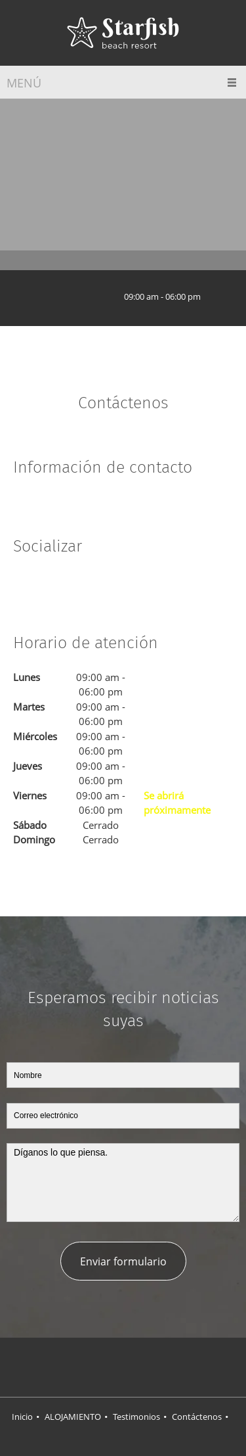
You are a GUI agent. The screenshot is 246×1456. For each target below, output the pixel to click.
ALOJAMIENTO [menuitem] (73, 1416)
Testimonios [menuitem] (136, 1416)
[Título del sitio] (123, 33)
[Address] (55, 296)
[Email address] (94, 296)
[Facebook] (23, 586)
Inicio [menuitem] (22, 1416)
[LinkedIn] (62, 586)
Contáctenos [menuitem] (197, 1416)
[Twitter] (42, 586)
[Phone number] (75, 296)
